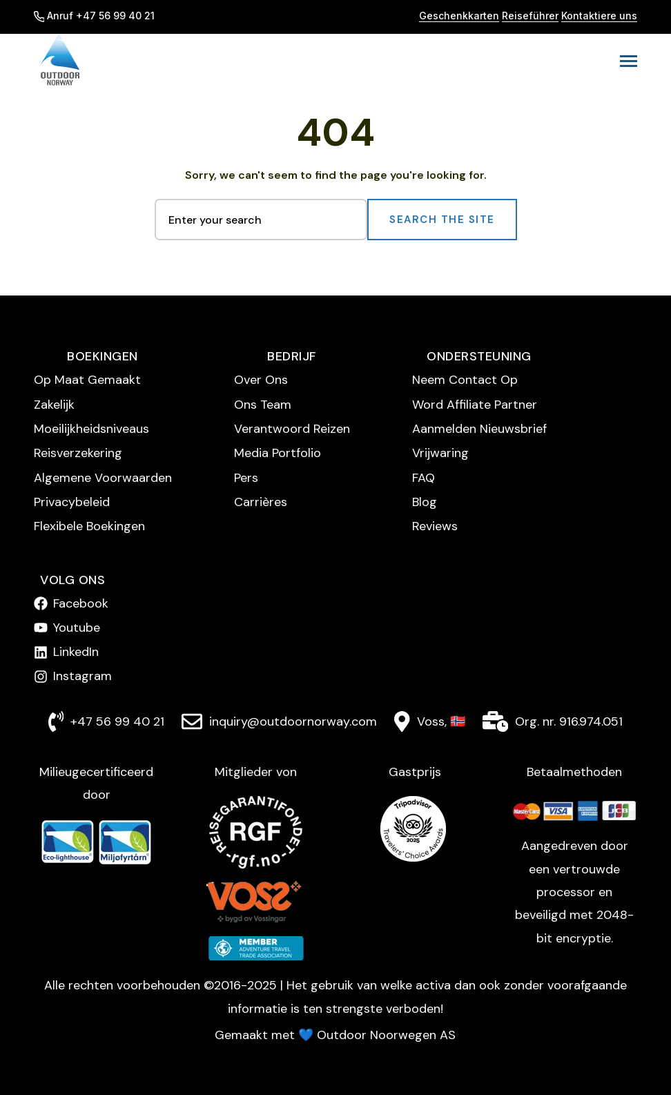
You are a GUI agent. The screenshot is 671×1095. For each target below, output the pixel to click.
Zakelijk (54, 404)
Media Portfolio (277, 453)
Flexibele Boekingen (89, 526)
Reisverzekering (78, 453)
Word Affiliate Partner (474, 404)
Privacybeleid (72, 502)
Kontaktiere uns (599, 15)
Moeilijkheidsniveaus (91, 428)
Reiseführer (530, 15)
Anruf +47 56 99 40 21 (94, 15)
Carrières (260, 502)
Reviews (435, 526)
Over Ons (261, 379)
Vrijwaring (440, 453)
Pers (246, 477)
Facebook (80, 603)
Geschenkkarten (459, 15)
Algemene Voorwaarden (103, 477)
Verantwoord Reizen (292, 428)
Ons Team (262, 404)
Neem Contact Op (465, 379)
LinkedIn (76, 651)
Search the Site (442, 219)
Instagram (82, 676)
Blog (424, 502)
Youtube (76, 627)
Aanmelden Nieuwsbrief (479, 428)
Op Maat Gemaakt (87, 379)
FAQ (423, 477)
